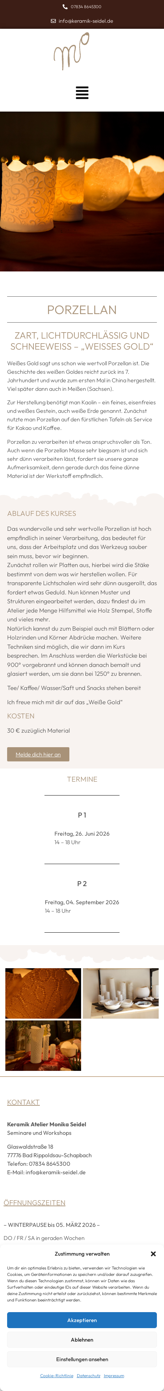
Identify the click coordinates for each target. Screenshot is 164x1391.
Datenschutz (88, 1375)
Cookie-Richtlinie (56, 1375)
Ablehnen (82, 1339)
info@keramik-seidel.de (56, 1172)
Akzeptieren (82, 1320)
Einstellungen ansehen (82, 1359)
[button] (153, 1253)
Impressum (114, 1375)
